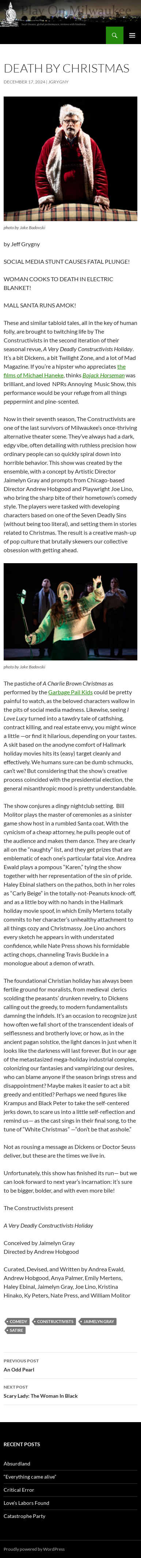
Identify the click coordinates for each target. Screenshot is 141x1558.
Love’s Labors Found (26, 1503)
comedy (18, 1321)
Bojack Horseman (104, 375)
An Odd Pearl (70, 1365)
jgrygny (58, 82)
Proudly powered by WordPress (34, 1549)
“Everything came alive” (30, 1476)
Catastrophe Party (24, 1516)
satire (16, 1330)
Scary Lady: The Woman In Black (70, 1391)
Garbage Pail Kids (70, 691)
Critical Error (19, 1490)
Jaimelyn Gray (99, 1321)
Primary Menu (132, 35)
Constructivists (55, 1321)
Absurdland (17, 1463)
